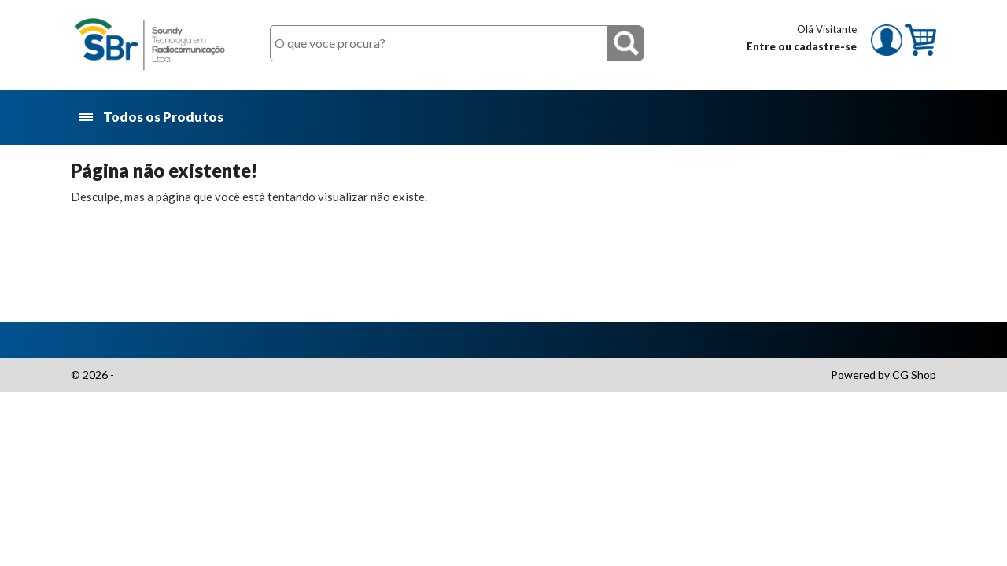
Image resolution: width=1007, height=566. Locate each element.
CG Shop (914, 374)
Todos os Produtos (152, 117)
